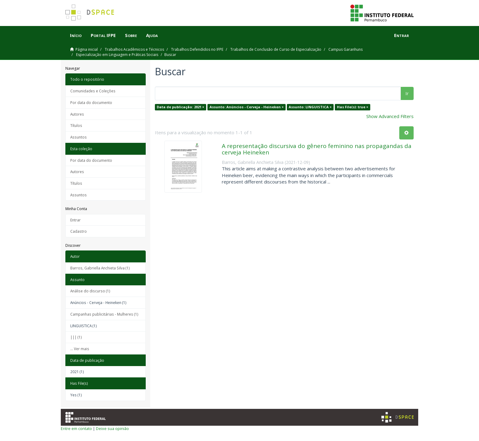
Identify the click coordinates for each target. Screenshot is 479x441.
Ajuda (152, 35)
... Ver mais (79, 348)
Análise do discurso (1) (90, 290)
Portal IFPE (103, 35)
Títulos (76, 125)
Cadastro (78, 231)
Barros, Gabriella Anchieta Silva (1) (100, 267)
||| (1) (76, 337)
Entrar (75, 219)
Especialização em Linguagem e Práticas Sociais (117, 54)
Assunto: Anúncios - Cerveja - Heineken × (246, 107)
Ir (407, 93)
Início (76, 35)
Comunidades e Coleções (92, 90)
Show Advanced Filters (390, 116)
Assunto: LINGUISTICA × (310, 107)
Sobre (131, 35)
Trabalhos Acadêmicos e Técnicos (134, 49)
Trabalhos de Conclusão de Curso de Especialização (275, 49)
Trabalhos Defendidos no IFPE (197, 49)
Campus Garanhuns (345, 49)
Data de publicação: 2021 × (180, 107)
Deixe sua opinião (112, 428)
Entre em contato (76, 428)
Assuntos (78, 137)
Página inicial (86, 49)
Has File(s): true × (352, 107)
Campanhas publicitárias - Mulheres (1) (104, 314)
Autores (77, 114)
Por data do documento (91, 102)
